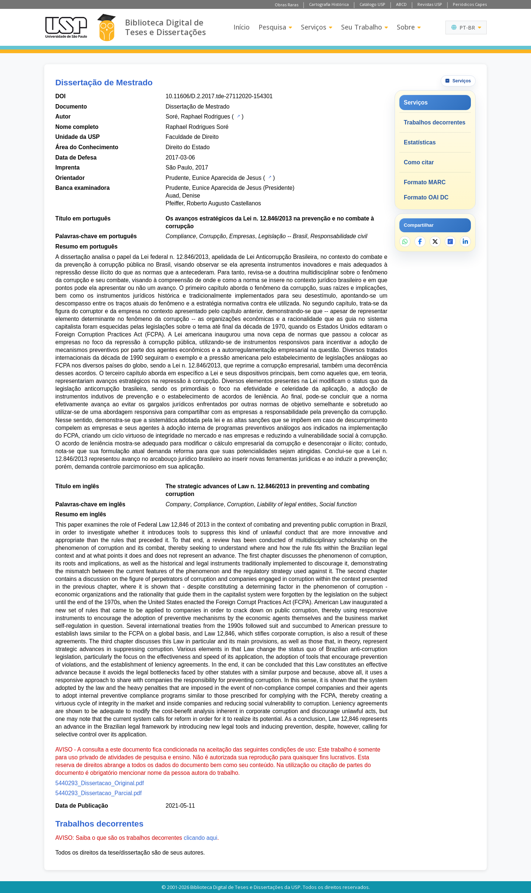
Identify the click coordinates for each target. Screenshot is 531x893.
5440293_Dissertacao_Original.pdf (99, 783)
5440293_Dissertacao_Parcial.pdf (98, 793)
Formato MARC (424, 182)
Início (241, 27)
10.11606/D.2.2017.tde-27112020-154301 (219, 96)
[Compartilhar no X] (435, 241)
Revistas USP (429, 4)
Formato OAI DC (426, 197)
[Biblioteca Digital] (106, 27)
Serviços (316, 27)
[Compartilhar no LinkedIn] (465, 241)
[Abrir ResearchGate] (450, 241)
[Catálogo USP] (237, 116)
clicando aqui (200, 838)
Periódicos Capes (470, 4)
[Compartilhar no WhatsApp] (404, 241)
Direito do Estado (188, 147)
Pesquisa (275, 27)
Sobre (409, 27)
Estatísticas (420, 142)
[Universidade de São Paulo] (66, 27)
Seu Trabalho (364, 27)
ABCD (401, 4)
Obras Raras (286, 5)
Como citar (419, 162)
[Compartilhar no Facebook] (420, 241)
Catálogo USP (372, 4)
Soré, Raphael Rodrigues (198, 116)
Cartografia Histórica (329, 4)
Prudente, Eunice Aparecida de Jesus (213, 178)
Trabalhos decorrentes (434, 122)
